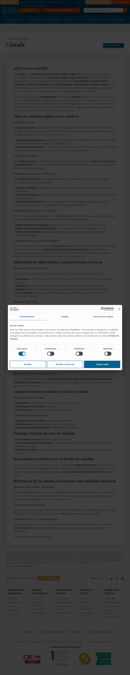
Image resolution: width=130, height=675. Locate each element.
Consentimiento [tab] (27, 316)
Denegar (28, 364)
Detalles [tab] (65, 316)
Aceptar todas (102, 364)
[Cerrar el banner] (119, 309)
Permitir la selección (65, 364)
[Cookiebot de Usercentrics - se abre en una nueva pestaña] (103, 309)
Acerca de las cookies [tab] (103, 316)
